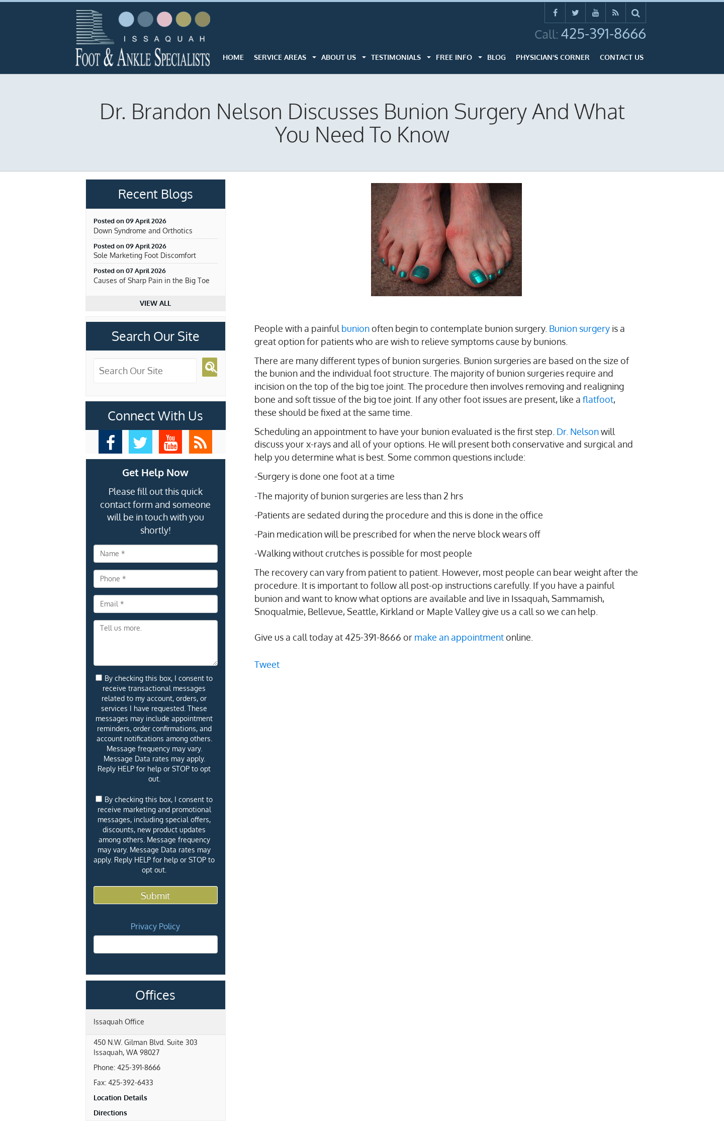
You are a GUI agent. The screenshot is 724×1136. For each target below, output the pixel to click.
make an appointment (459, 637)
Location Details (120, 1097)
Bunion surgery (579, 328)
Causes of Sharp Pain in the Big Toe (152, 280)
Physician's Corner (553, 57)
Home (233, 57)
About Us (338, 57)
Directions (110, 1112)
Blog (496, 57)
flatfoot (598, 399)
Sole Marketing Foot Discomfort (145, 255)
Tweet (267, 664)
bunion (355, 328)
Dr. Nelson (578, 431)
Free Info (454, 57)
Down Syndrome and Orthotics (143, 230)
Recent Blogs (155, 194)
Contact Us (622, 57)
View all (155, 303)
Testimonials (396, 57)
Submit (155, 895)
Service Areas (280, 57)
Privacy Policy (155, 926)
